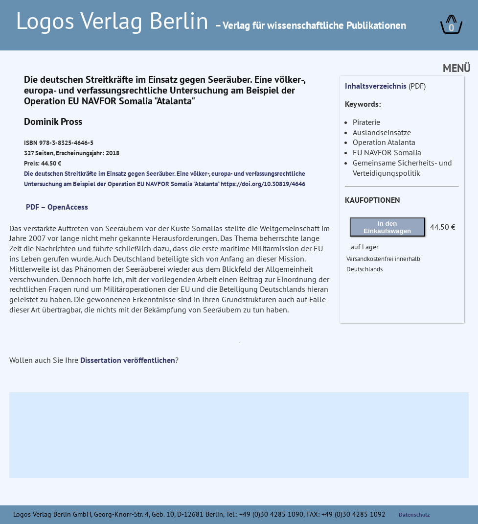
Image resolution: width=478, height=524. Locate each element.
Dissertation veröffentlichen (127, 360)
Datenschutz (414, 514)
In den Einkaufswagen (387, 227)
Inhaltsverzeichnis (376, 86)
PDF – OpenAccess (57, 207)
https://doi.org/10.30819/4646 (263, 183)
